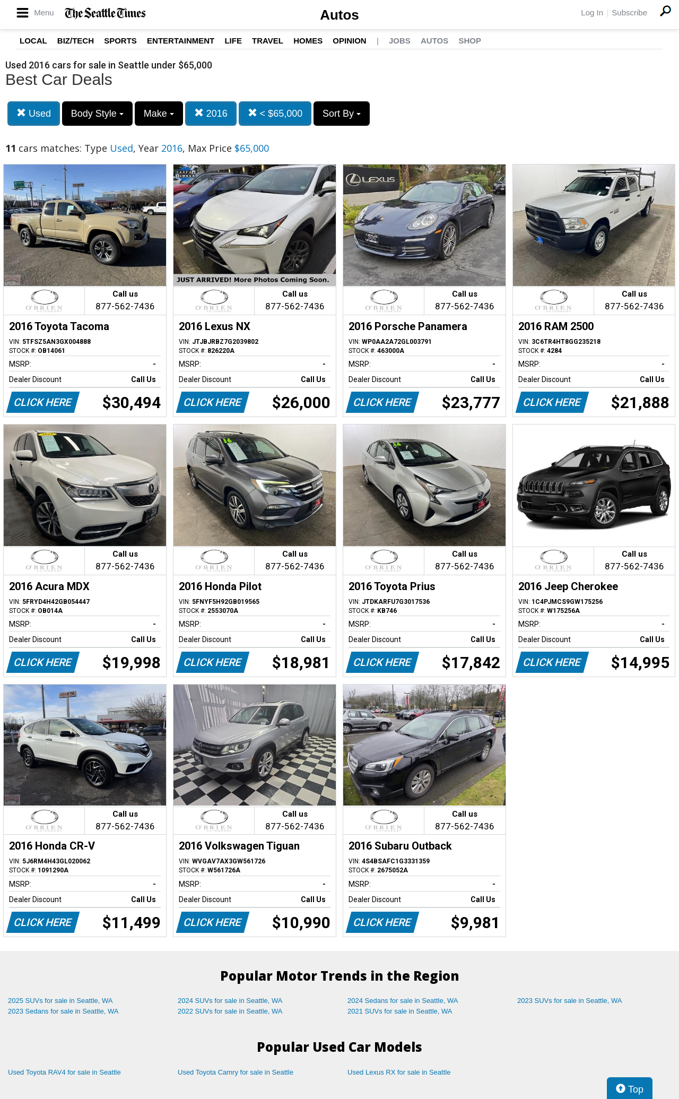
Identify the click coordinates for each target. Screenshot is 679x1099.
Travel (267, 40)
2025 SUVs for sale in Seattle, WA (60, 1001)
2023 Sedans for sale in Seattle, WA (63, 1011)
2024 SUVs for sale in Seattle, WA (230, 1001)
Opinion (349, 40)
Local (33, 40)
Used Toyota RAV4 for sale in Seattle (64, 1072)
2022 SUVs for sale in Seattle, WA (230, 1011)
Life (233, 40)
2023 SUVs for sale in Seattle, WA (569, 1001)
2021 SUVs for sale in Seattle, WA (399, 1011)
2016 (211, 113)
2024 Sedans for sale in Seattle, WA (402, 1001)
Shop (469, 40)
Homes (308, 40)
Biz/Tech (75, 40)
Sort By (342, 113)
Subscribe (629, 12)
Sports (120, 40)
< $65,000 (275, 113)
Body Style (97, 113)
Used (33, 113)
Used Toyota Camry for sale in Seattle (235, 1072)
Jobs (400, 40)
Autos (339, 15)
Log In (592, 12)
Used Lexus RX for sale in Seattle (398, 1072)
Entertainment (180, 40)
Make (159, 113)
